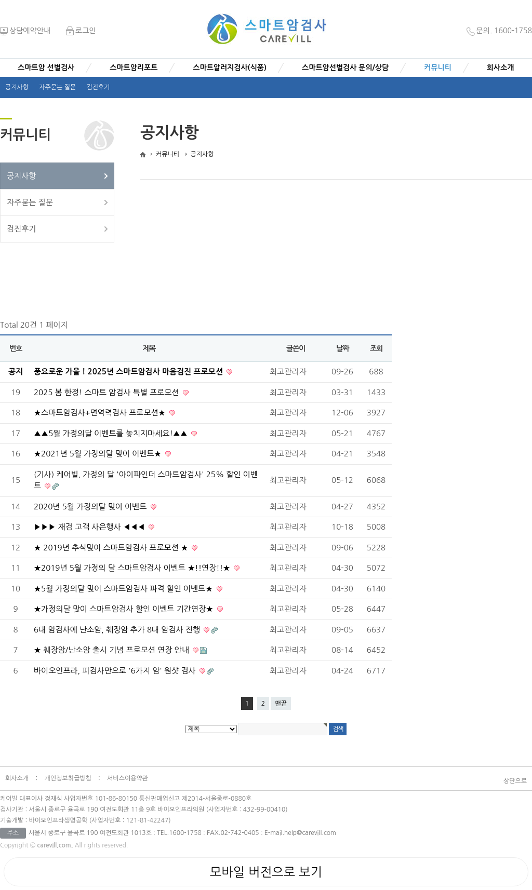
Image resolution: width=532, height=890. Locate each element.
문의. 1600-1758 (499, 30)
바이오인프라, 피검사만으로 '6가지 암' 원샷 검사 (116, 671)
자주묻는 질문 (57, 87)
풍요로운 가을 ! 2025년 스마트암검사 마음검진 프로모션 (129, 371)
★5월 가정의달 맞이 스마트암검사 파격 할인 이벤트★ (124, 588)
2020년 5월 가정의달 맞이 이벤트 (91, 506)
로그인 (81, 30)
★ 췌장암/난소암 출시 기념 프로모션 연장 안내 (112, 650)
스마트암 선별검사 (46, 67)
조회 (376, 348)
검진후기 (98, 87)
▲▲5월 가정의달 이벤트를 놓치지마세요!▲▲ (112, 433)
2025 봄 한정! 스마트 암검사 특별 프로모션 (107, 392)
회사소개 (500, 67)
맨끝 (281, 703)
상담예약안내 (25, 30)
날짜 (342, 348)
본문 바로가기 (0, 13)
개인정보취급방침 (67, 778)
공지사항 (17, 87)
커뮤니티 (437, 67)
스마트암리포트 (133, 67)
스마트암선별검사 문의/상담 (345, 67)
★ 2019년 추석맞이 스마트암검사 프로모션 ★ (112, 547)
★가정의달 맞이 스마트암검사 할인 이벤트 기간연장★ (125, 609)
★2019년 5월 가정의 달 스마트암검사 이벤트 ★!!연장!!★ (133, 568)
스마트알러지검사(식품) (230, 67)
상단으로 (515, 781)
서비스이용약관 (127, 778)
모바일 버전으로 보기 (266, 872)
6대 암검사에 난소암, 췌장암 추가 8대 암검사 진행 (118, 629)
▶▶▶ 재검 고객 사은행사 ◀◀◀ (90, 527)
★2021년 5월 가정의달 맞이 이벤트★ (99, 453)
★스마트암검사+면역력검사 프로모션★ (101, 412)
